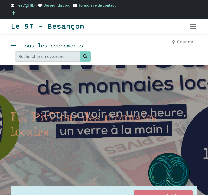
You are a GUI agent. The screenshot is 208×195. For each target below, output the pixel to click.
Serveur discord (57, 5)
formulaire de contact (97, 5)
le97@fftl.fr (27, 5)
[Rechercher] (85, 56)
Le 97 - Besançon (47, 26)
